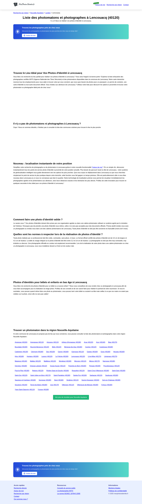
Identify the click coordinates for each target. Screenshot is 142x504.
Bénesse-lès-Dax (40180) (73, 347)
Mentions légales (114, 488)
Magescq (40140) (21, 361)
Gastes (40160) (92, 352)
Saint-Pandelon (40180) (62, 375)
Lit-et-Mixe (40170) (94, 356)
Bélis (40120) (56, 347)
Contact (126, 5)
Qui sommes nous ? (21, 499)
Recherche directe (20, 488)
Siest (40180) (59, 380)
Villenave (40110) (68, 385)
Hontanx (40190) (33, 356)
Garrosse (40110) (77, 352)
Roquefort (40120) (78, 370)
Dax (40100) (50, 352)
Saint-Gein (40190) (118, 370)
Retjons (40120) (37, 370)
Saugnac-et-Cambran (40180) (25, 380)
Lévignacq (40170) (110, 356)
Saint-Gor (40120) (21, 375)
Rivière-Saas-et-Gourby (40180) (57, 370)
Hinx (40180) (19, 356)
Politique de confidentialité (117, 491)
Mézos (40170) (94, 361)
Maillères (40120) (50, 361)
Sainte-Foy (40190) (80, 375)
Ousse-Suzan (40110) (57, 366)
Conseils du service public (66, 488)
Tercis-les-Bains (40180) (38, 385)
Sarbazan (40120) (96, 375)
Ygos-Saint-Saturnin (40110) (25, 389)
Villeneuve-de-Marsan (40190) (87, 385)
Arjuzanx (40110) (53, 342)
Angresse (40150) (21, 342)
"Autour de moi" (97, 167)
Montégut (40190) (65, 361)
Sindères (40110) (72, 380)
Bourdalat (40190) (21, 347)
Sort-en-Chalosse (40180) (111, 380)
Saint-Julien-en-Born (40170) (40, 375)
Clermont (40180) (37, 352)
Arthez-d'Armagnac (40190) (71, 342)
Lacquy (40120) (47, 356)
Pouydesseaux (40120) (111, 366)
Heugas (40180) (119, 352)
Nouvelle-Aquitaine (36, 13)
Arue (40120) (88, 342)
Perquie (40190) (94, 366)
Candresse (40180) (106, 347)
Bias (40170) (112, 342)
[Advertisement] (71, 55)
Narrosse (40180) (109, 361)
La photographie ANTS (65, 491)
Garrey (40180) (63, 352)
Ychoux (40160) (106, 385)
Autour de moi (100, 5)
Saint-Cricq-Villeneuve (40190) (98, 370)
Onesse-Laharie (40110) (38, 366)
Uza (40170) (54, 385)
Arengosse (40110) (37, 342)
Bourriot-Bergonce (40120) (39, 347)
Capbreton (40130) (21, 352)
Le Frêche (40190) (61, 356)
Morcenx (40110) (80, 361)
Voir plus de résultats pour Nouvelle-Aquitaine (71, 397)
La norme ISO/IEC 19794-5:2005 (68, 493)
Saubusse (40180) (111, 375)
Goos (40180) (105, 352)
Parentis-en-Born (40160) (77, 366)
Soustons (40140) (21, 385)
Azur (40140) (100, 342)
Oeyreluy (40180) (21, 366)
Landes (48, 13)
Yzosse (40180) (43, 389)
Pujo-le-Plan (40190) (22, 370)
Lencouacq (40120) (78, 356)
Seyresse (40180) (45, 380)
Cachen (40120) (90, 347)
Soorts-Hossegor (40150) (90, 380)
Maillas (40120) (35, 361)
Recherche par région (114, 5)
